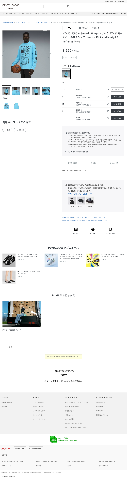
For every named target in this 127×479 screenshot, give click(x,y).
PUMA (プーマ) (20, 23)
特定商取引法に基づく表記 (74, 423)
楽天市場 (121, 1)
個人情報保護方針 (14, 472)
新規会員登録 (100, 402)
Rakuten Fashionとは (72, 406)
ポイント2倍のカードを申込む (76, 461)
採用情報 (59, 472)
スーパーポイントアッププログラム (77, 402)
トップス (30, 23)
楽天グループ (109, 1)
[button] (3, 54)
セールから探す (38, 415)
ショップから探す (39, 406)
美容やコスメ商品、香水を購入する (47, 461)
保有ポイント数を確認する (107, 461)
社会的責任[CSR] (49, 472)
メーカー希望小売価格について (97, 220)
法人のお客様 (69, 419)
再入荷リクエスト (117, 90)
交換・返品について (100, 217)
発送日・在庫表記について (70, 217)
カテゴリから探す (39, 411)
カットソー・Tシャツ (41, 23)
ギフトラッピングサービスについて (80, 194)
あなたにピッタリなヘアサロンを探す (13, 461)
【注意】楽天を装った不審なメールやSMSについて (63, 356)
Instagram (99, 411)
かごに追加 (117, 97)
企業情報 (4, 472)
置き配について (87, 217)
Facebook (99, 406)
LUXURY (4, 406)
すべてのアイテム (39, 419)
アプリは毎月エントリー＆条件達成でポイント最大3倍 (109, 13)
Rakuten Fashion (20, 6)
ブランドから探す (39, 402)
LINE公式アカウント (103, 415)
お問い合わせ (69, 415)
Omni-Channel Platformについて (75, 427)
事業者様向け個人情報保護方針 (31, 472)
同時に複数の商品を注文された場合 (73, 220)
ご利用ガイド (69, 411)
